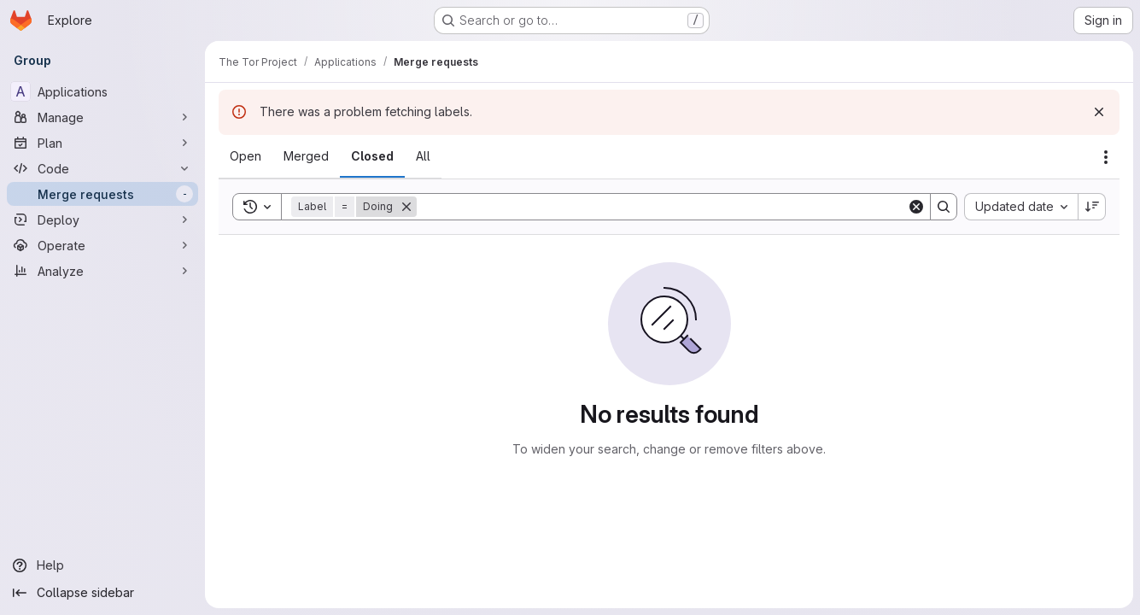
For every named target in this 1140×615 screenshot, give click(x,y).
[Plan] (102, 143)
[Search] (661, 206)
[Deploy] (102, 219)
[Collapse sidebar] (102, 593)
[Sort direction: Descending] (1092, 206)
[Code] (102, 168)
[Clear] (916, 206)
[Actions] (1106, 157)
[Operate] (102, 245)
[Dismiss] (1099, 112)
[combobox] (1021, 206)
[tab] (245, 156)
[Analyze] (102, 271)
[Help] (102, 565)
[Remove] (406, 206)
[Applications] (102, 91)
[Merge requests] (102, 194)
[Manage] (102, 117)
